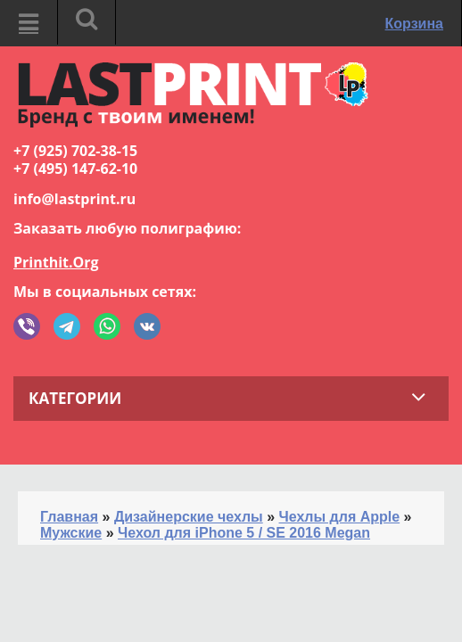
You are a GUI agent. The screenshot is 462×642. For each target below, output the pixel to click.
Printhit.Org (56, 262)
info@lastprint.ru (74, 199)
